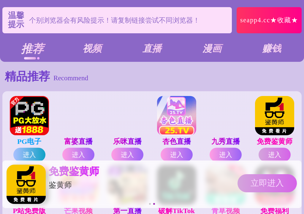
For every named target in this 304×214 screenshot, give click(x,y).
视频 (92, 48)
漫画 (211, 48)
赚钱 (271, 48)
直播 (152, 48)
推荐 (32, 49)
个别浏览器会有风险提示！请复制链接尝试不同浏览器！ (114, 20)
